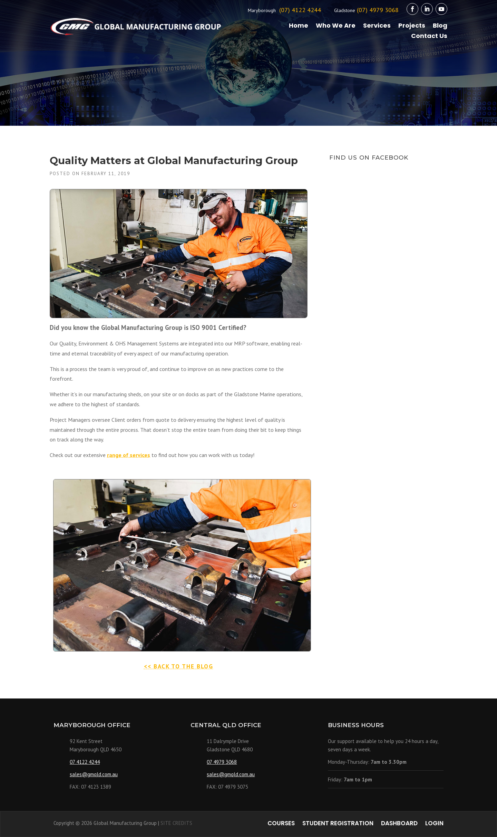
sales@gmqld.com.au (94, 774)
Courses (281, 824)
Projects (411, 26)
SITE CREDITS (176, 823)
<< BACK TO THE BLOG (178, 666)
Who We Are (335, 26)
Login (434, 824)
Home (298, 26)
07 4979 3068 (222, 762)
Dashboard (399, 824)
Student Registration (337, 824)
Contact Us (429, 37)
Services (377, 26)
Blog (440, 26)
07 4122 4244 (85, 762)
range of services (128, 454)
